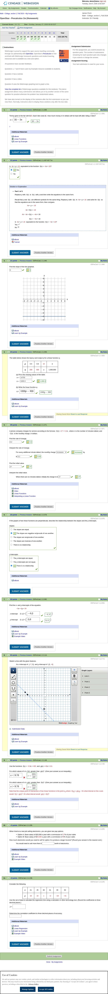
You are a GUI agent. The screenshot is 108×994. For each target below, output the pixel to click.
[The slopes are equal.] (11, 529)
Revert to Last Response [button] (79, 414)
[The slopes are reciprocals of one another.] (11, 537)
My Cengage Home (75, 8)
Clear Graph (74, 670)
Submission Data (18, 729)
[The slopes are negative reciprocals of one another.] (11, 533)
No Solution (13, 701)
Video (16, 491)
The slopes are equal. (21, 529)
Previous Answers (26, 110)
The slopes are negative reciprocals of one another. (33, 533)
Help (94, 8)
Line (13, 676)
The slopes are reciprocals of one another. (28, 537)
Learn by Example (20, 141)
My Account (101, 8)
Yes (16, 170)
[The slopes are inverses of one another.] (11, 541)
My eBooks (54, 8)
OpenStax (29, 54)
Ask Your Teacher (8, 28)
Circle (13, 682)
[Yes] (11, 170)
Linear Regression (21, 928)
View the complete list (13, 89)
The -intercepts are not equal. (24, 562)
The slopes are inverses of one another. (27, 541)
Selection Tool (13, 670)
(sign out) (103, 1)
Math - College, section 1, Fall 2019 (12, 13)
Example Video (19, 636)
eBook (16, 136)
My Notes (104, 110)
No (14, 174)
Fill (74, 682)
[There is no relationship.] (11, 545)
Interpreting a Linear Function (25, 496)
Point (13, 695)
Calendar (43, 8)
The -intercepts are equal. (23, 558)
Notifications (88, 8)
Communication (33, 8)
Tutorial (17, 242)
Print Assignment (26, 28)
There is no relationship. (22, 545)
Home (5, 8)
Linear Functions (20, 139)
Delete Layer (74, 676)
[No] (11, 174)
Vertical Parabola (13, 688)
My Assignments (13, 8)
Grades (23, 8)
